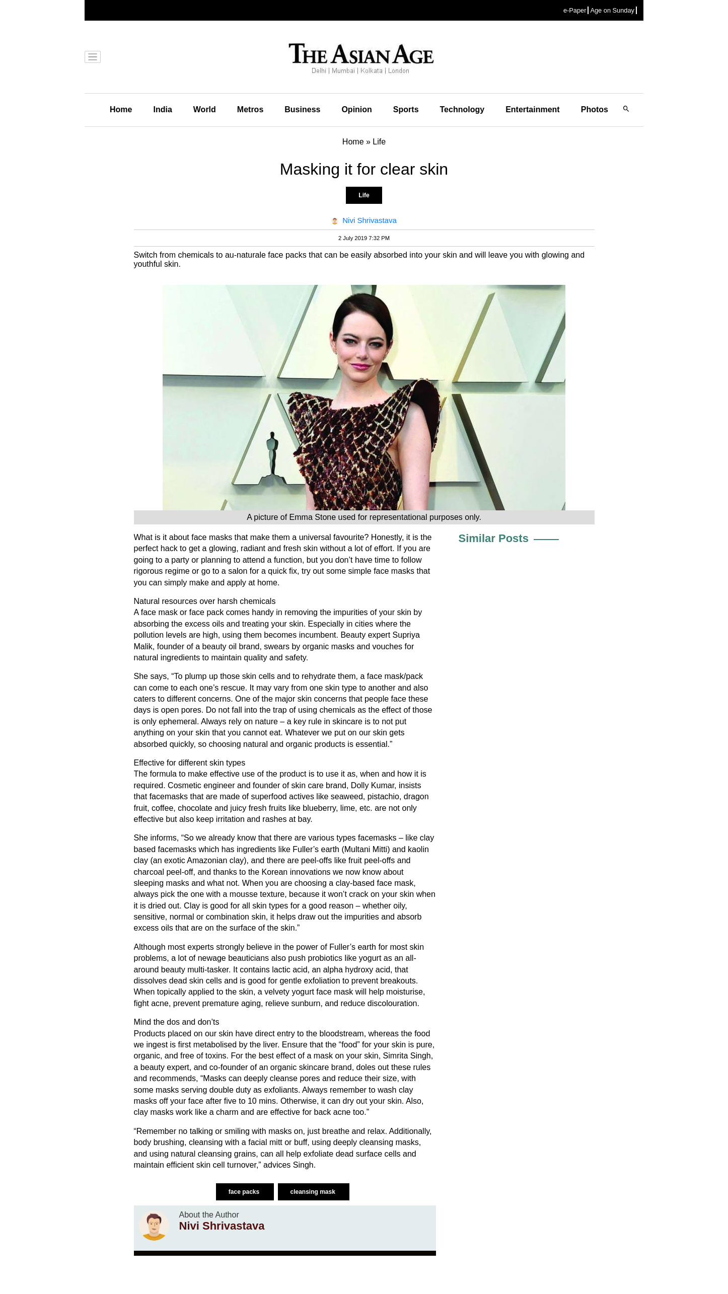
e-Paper (575, 10)
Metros (250, 109)
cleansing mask (313, 1191)
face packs (245, 1191)
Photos (594, 109)
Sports (406, 109)
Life (363, 195)
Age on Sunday (612, 10)
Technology (462, 109)
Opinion (356, 109)
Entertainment (532, 109)
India (162, 109)
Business (302, 109)
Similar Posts (494, 538)
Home (121, 109)
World (204, 109)
